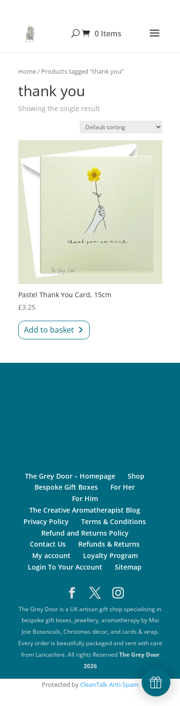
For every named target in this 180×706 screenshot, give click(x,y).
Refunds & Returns (109, 544)
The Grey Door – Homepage (70, 476)
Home (27, 71)
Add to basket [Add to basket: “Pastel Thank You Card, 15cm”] (49, 330)
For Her (122, 487)
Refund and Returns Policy (85, 533)
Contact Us (48, 544)
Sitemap (128, 567)
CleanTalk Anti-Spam (109, 684)
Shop (136, 476)
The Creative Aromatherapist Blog (84, 510)
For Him (85, 498)
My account (51, 555)
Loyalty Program (110, 555)
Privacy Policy (46, 521)
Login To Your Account (65, 567)
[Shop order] (121, 127)
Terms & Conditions (113, 521)
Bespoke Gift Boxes (66, 487)
